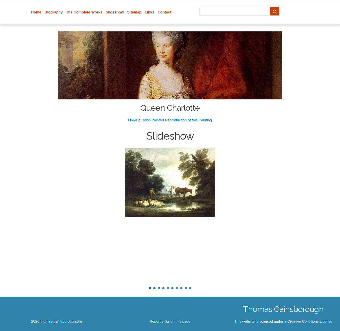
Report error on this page (170, 321)
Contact (164, 12)
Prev (55, 215)
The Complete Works (84, 12)
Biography (54, 12)
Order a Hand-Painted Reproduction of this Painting (170, 120)
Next (284, 215)
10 (190, 288)
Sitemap (134, 12)
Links (149, 12)
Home (36, 12)
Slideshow (115, 12)
